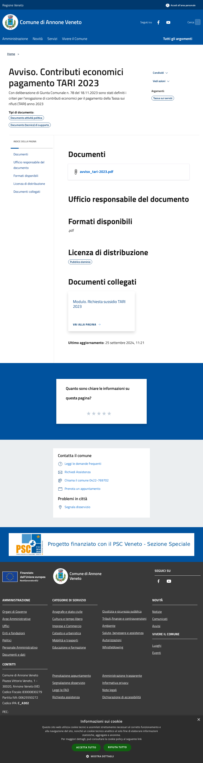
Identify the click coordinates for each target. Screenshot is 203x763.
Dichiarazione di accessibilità (121, 697)
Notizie (157, 611)
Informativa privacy (115, 682)
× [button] (198, 719)
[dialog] (101, 739)
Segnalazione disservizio (68, 682)
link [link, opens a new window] (140, 739)
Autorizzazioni (112, 640)
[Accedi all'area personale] (181, 5)
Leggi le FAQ (60, 689)
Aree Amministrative (16, 618)
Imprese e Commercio (66, 626)
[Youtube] (161, 22)
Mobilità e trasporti (65, 640)
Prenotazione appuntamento (71, 675)
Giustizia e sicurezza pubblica (122, 611)
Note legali (109, 689)
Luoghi (156, 645)
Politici (6, 640)
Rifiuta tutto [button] (117, 747)
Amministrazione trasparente (122, 675)
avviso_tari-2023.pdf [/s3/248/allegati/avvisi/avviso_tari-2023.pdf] (96, 171)
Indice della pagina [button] (24, 141)
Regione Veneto (12, 5)
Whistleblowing (112, 647)
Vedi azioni (162, 81)
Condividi (161, 73)
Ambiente (108, 625)
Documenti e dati (13, 654)
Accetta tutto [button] (86, 747)
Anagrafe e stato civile (67, 611)
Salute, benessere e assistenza (123, 632)
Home (11, 53)
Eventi (156, 652)
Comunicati (160, 618)
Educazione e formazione (69, 647)
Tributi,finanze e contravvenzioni (124, 618)
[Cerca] (196, 22)
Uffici (5, 626)
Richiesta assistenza (66, 697)
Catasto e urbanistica (66, 633)
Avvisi (156, 626)
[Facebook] (151, 22)
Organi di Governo (14, 611)
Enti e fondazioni (13, 633)
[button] (101, 756)
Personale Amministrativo (19, 647)
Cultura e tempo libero (67, 618)
